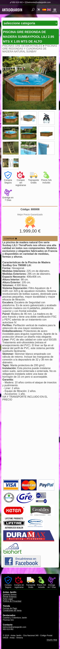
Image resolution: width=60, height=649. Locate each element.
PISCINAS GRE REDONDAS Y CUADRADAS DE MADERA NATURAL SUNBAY (29, 48)
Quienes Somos (9, 594)
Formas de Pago (10, 608)
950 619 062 (16, 2)
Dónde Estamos (9, 597)
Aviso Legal (8, 599)
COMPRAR (10, 238)
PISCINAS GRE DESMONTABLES (22, 45)
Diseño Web (52, 640)
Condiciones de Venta (12, 610)
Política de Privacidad (12, 601)
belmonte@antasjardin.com (37, 2)
